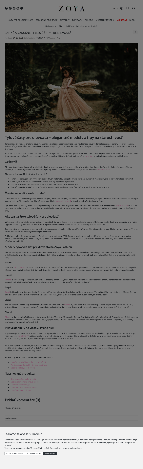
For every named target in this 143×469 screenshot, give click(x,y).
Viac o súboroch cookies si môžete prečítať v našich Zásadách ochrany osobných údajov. (43, 448)
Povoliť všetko (50, 453)
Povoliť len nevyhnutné (14, 453)
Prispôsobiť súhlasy (34, 453)
